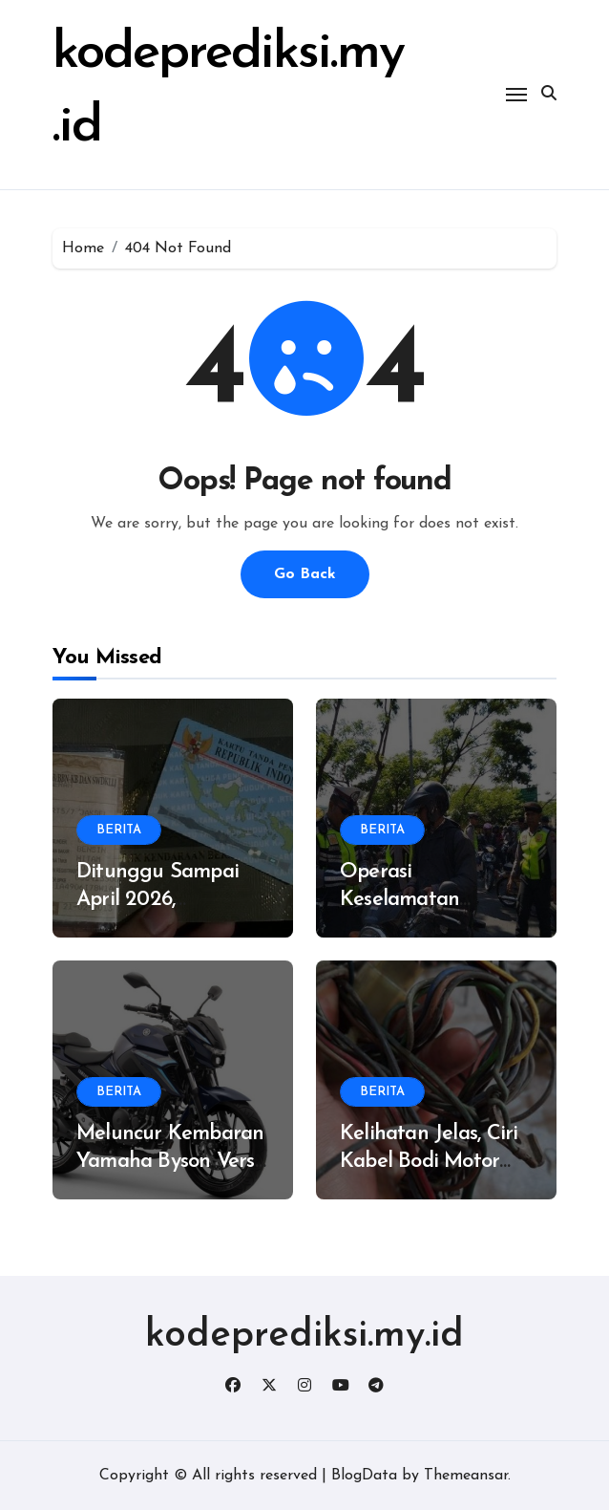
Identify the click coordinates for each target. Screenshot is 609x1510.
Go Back (305, 574)
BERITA (118, 830)
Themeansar (466, 1475)
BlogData (364, 1475)
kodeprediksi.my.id (304, 1336)
